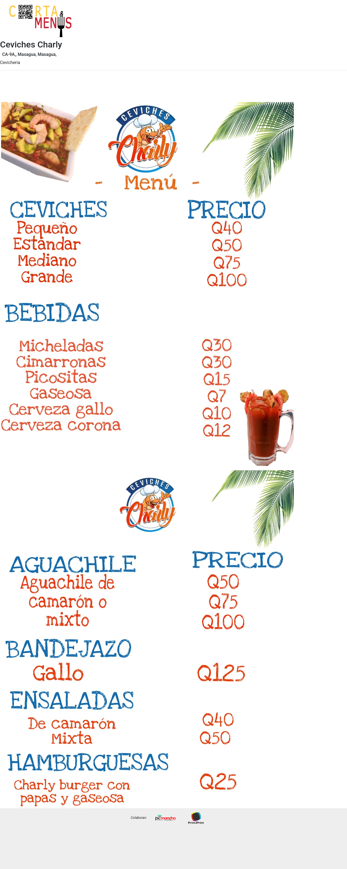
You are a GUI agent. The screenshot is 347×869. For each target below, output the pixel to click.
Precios (331, 25)
